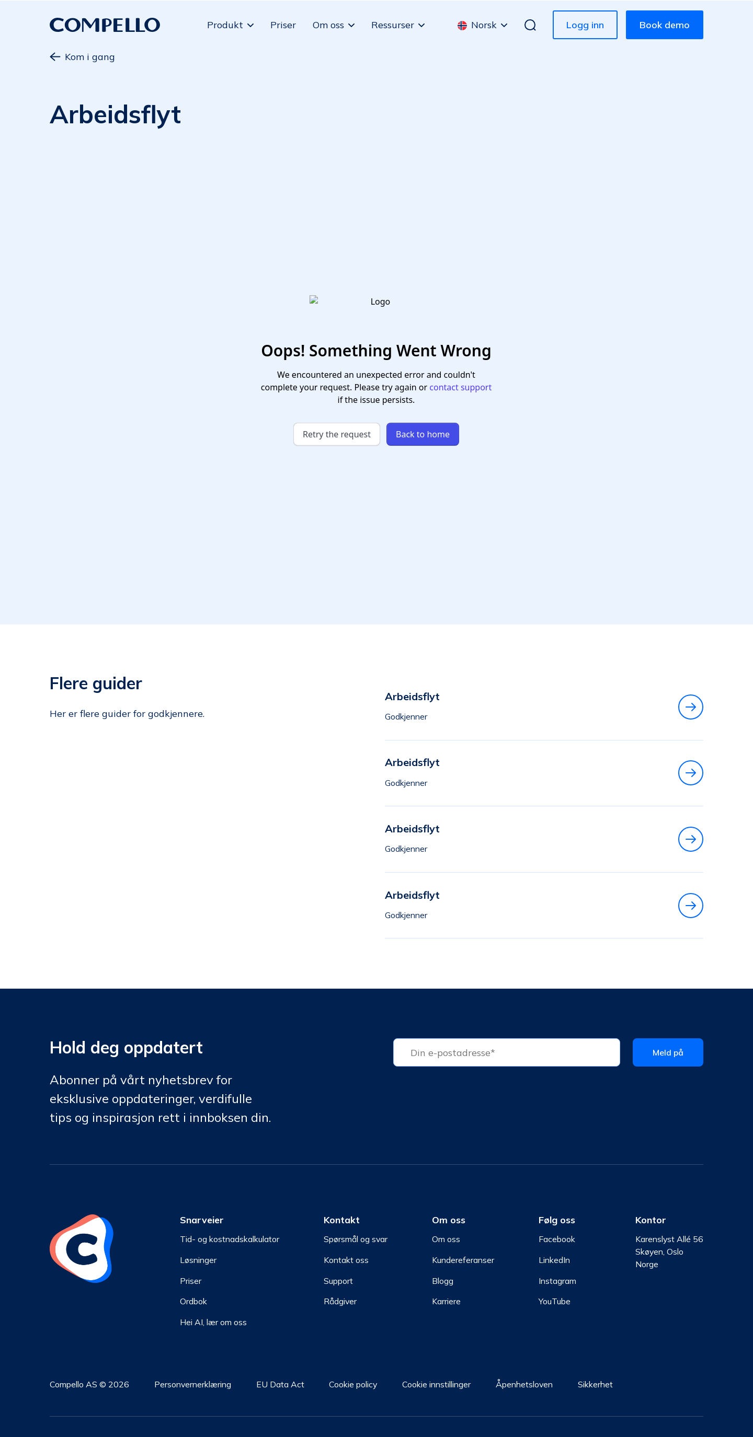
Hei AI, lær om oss (213, 1322)
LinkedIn (554, 1260)
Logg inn (585, 25)
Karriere (446, 1301)
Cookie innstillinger (436, 1384)
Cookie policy (353, 1384)
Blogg (442, 1281)
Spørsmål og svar (355, 1239)
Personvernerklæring (192, 1384)
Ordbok (193, 1301)
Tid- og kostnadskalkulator (229, 1239)
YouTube (555, 1301)
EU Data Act (280, 1384)
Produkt (225, 25)
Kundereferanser (463, 1260)
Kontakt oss (346, 1260)
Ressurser (392, 25)
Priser (283, 25)
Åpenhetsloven (524, 1384)
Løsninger (198, 1260)
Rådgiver (340, 1301)
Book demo (665, 25)
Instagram (557, 1281)
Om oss (328, 25)
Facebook (557, 1239)
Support (338, 1281)
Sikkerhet (595, 1384)
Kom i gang (82, 57)
